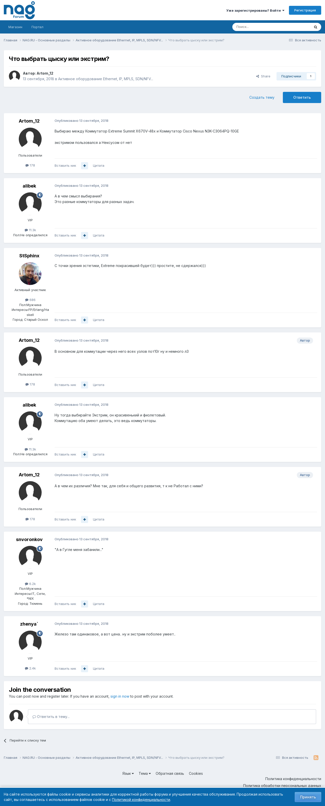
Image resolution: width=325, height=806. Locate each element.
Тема (145, 773)
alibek (29, 186)
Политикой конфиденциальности (141, 799)
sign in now (119, 696)
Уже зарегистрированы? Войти (255, 10)
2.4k (30, 668)
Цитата (98, 165)
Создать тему (261, 97)
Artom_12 (45, 73)
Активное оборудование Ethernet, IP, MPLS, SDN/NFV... (105, 79)
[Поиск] (257, 27)
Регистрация (305, 10)
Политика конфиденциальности (293, 779)
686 (30, 300)
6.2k (30, 584)
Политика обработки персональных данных (282, 785)
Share (263, 76)
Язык (128, 773)
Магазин (15, 27)
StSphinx (29, 255)
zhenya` (29, 624)
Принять (308, 797)
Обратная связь (170, 773)
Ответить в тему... (51, 716)
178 (30, 165)
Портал (37, 27)
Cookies (196, 773)
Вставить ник (65, 165)
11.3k (30, 230)
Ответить (302, 97)
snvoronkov (29, 539)
